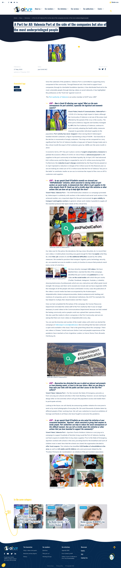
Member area (115, 2)
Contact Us (84, 558)
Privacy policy (59, 565)
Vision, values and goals (30, 550)
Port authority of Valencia (58, 97)
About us (37, 9)
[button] (3, 2)
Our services (75, 9)
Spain (16, 87)
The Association (27, 547)
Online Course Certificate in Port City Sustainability (69, 557)
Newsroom (84, 547)
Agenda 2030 (65, 550)
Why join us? (46, 553)
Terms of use (50, 565)
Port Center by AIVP (67, 553)
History (25, 556)
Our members (49, 9)
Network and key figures (30, 553)
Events (100, 9)
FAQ (82, 554)
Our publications (88, 9)
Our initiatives (62, 9)
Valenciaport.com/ (66, 325)
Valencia (17, 90)
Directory (45, 550)
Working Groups (47, 556)
